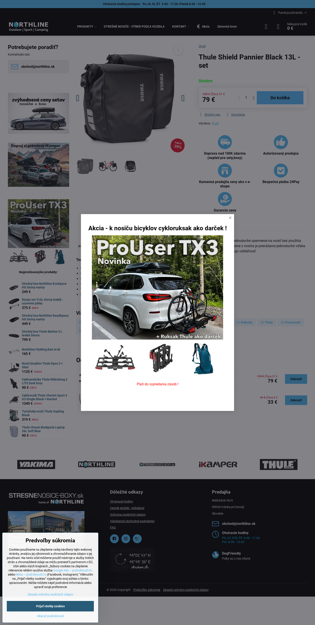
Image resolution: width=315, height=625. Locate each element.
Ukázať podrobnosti (50, 616)
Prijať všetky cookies (50, 606)
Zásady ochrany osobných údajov (50, 594)
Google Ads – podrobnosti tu (72, 570)
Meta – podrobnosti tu (31, 574)
